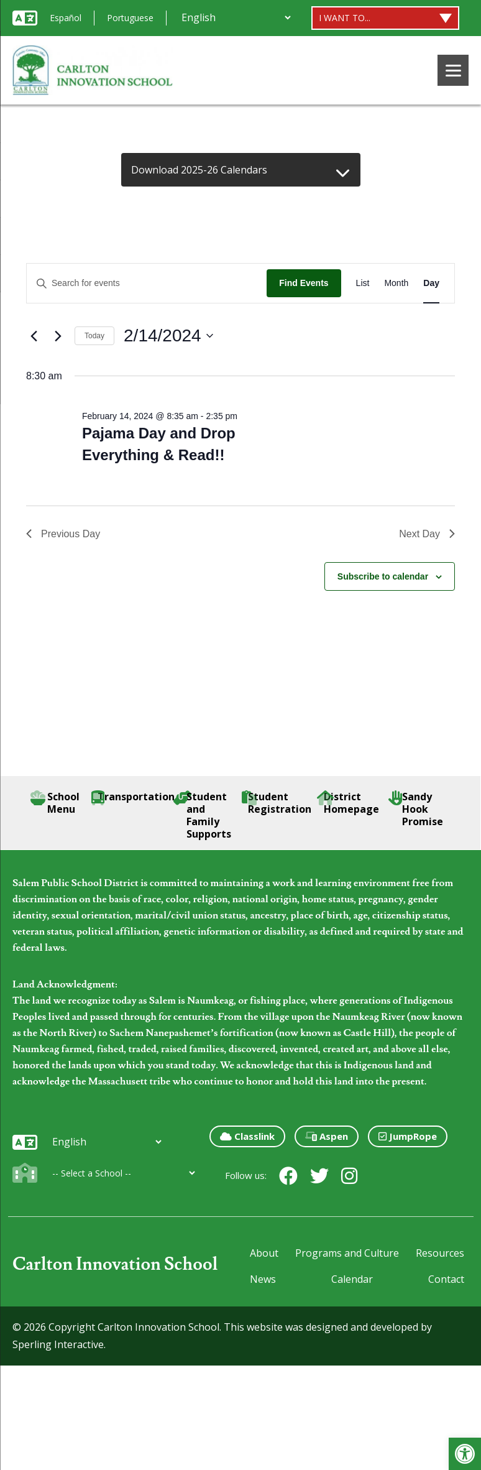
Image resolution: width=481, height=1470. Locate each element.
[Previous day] (33, 335)
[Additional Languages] (236, 17)
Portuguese (130, 18)
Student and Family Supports (202, 815)
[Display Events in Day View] (431, 283)
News (263, 1279)
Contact (446, 1279)
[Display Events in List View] (363, 283)
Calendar (352, 1279)
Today (94, 335)
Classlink (247, 1136)
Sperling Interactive (58, 1344)
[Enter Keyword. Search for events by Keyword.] (147, 283)
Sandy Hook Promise (415, 809)
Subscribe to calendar (382, 576)
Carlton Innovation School (115, 1264)
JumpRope (407, 1136)
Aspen (326, 1136)
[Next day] (57, 335)
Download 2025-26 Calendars (199, 170)
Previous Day (63, 534)
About (264, 1253)
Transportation (133, 796)
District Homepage (348, 802)
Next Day (427, 534)
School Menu (55, 802)
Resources (440, 1253)
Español (65, 18)
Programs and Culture (347, 1253)
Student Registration (278, 802)
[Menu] (453, 70)
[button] (465, 1454)
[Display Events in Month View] (396, 283)
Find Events (303, 283)
